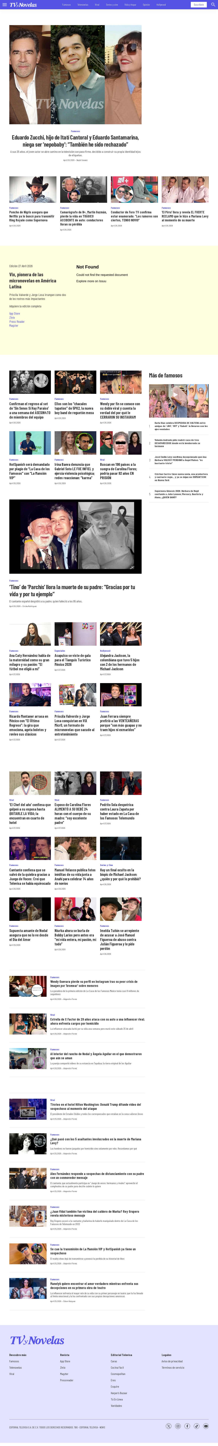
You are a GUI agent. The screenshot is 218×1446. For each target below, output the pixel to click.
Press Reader (17, 321)
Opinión (146, 4)
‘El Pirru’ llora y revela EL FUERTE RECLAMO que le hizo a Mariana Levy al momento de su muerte (185, 216)
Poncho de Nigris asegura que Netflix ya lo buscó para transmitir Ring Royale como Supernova (31, 216)
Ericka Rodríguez (30, 606)
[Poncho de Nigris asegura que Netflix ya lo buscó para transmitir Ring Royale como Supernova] (32, 189)
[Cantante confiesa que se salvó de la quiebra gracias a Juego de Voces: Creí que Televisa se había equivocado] (30, 848)
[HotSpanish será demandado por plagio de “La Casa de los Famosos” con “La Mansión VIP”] (30, 443)
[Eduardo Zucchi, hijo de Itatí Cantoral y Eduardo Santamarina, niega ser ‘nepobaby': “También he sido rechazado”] (75, 74)
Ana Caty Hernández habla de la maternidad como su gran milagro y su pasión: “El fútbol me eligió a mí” (29, 662)
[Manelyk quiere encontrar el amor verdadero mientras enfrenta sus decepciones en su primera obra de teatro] (28, 1288)
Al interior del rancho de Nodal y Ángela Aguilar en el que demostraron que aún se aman (96, 1056)
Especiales (60, 650)
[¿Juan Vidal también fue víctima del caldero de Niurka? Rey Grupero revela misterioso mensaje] (28, 1216)
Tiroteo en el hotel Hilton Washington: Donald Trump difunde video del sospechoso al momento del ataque (95, 1106)
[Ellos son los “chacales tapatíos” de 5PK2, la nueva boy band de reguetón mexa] (75, 382)
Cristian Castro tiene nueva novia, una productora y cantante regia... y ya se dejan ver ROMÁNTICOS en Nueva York (181, 477)
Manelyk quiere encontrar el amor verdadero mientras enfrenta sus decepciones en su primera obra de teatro (94, 1286)
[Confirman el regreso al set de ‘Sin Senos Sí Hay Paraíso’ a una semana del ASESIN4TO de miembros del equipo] (30, 382)
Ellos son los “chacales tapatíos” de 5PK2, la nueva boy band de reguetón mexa (74, 408)
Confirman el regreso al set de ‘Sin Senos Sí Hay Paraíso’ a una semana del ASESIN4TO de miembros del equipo (29, 410)
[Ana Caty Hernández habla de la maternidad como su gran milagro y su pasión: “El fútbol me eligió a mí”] (30, 634)
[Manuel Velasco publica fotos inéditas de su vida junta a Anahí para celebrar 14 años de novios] (75, 848)
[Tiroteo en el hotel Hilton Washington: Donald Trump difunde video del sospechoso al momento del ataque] (28, 1109)
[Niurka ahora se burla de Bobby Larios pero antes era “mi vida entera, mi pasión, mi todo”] (75, 909)
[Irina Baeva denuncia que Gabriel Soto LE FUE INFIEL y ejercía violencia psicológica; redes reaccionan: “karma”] (75, 443)
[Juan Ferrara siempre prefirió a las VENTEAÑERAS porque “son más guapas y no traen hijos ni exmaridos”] (121, 695)
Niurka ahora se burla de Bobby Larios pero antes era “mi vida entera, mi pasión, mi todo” (75, 937)
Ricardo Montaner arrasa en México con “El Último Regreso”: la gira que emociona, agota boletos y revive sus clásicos (28, 725)
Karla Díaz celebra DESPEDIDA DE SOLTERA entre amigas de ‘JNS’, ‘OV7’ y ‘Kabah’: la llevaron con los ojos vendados (181, 426)
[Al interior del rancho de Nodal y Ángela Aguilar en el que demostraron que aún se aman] (28, 1058)
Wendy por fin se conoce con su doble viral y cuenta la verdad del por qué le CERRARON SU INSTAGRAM (120, 410)
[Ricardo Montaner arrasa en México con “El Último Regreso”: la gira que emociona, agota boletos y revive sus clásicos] (30, 695)
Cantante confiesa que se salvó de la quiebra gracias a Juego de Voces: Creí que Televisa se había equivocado (29, 876)
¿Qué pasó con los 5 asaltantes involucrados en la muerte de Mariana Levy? (95, 1141)
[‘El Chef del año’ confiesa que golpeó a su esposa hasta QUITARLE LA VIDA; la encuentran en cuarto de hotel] (30, 783)
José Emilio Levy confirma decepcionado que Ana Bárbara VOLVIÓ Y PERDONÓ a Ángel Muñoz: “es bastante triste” (180, 460)
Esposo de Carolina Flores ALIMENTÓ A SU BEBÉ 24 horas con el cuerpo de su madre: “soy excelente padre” (73, 813)
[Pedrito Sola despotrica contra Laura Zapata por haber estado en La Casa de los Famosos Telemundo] (121, 783)
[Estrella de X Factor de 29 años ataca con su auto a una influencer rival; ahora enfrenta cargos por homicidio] (28, 1024)
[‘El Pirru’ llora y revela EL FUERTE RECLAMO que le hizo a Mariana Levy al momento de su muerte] (185, 189)
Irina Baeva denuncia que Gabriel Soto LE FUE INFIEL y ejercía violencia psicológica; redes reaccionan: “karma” (74, 471)
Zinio (12, 317)
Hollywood (161, 4)
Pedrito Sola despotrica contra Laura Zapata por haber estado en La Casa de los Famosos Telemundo (119, 811)
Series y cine (112, 4)
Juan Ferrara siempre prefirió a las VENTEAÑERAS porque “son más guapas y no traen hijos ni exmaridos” (121, 723)
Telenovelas (83, 4)
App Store (14, 313)
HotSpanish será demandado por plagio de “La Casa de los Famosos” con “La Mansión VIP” (29, 471)
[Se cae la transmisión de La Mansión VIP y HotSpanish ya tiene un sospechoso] (28, 1253)
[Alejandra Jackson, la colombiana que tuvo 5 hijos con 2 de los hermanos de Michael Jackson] (121, 634)
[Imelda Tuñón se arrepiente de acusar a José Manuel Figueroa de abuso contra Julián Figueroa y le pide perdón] (121, 909)
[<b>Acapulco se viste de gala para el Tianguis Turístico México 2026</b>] (75, 634)
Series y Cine (106, 865)
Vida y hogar (130, 4)
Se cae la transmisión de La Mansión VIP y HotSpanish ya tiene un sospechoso (93, 1251)
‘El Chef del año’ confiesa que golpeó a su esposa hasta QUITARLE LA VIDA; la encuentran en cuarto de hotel (30, 813)
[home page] (23, 4)
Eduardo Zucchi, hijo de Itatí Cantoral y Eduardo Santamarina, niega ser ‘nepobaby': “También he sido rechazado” (75, 141)
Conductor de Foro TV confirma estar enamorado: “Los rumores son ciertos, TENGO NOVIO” (134, 216)
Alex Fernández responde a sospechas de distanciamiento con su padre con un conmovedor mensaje (97, 1176)
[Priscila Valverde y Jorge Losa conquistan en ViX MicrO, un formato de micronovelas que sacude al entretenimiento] (75, 695)
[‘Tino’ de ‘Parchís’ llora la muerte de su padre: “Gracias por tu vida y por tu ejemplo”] (75, 536)
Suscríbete (199, 4)
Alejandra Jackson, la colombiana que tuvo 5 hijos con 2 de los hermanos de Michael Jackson (120, 662)
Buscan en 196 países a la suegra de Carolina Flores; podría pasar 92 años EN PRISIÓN (118, 471)
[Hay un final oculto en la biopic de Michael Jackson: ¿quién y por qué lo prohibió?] (121, 848)
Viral (97, 4)
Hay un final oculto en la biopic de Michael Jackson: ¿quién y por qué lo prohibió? (120, 874)
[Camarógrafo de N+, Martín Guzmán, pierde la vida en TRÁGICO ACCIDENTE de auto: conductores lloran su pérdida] (83, 189)
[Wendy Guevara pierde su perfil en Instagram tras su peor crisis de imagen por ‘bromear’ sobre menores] (28, 986)
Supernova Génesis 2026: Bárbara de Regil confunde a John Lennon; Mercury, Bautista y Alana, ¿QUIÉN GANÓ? (179, 494)
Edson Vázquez (69, 1301)
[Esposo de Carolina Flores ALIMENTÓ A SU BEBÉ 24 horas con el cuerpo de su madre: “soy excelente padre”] (75, 783)
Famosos (66, 4)
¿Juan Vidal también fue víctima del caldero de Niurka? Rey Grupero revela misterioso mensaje (94, 1213)
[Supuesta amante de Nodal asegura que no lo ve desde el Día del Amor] (30, 909)
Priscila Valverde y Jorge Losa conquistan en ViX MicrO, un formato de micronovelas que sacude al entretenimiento (74, 725)
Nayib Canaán (82, 160)
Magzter (13, 325)
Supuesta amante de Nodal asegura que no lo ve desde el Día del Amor (28, 935)
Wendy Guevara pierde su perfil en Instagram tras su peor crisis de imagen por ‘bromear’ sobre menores (94, 983)
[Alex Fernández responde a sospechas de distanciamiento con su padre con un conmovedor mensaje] (28, 1178)
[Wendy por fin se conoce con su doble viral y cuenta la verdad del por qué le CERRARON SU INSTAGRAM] (121, 382)
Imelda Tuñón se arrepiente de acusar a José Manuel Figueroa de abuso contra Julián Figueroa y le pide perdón (119, 939)
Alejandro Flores (70, 999)
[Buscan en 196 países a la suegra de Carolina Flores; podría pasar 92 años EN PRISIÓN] (121, 443)
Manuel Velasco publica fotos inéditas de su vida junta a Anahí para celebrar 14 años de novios (75, 876)
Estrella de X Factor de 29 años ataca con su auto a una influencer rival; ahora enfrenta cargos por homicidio (97, 1021)
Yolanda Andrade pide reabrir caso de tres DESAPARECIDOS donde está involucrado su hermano (177, 443)
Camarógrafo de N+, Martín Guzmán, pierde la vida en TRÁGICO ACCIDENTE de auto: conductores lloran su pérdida (83, 218)
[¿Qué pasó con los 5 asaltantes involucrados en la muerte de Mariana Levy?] (28, 1143)
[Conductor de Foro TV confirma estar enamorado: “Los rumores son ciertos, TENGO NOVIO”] (134, 189)
